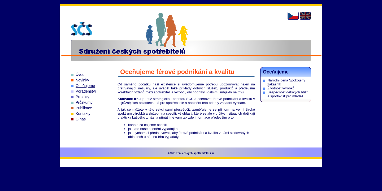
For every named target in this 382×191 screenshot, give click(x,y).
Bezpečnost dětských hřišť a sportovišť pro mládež (287, 94)
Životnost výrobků (280, 88)
